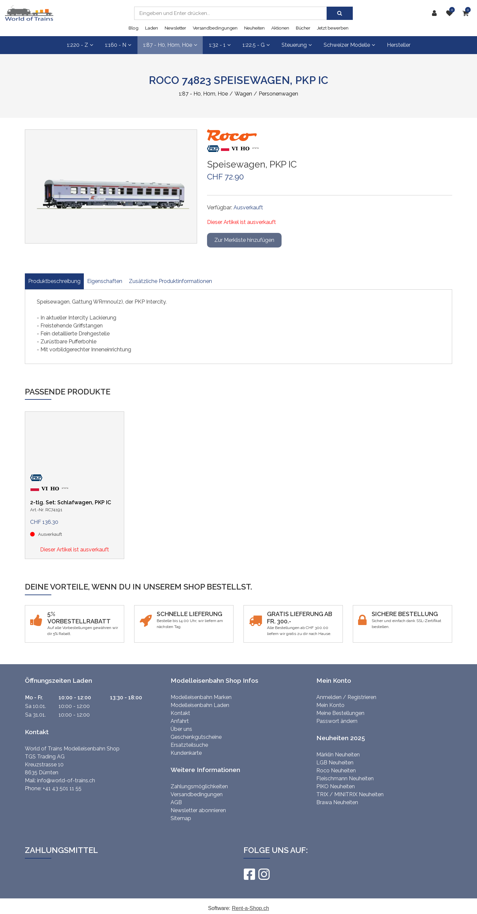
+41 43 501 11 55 (62, 788)
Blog (133, 28)
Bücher (303, 28)
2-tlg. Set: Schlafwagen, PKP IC (70, 502)
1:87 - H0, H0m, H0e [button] (170, 45)
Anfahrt (180, 721)
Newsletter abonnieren (198, 810)
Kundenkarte (186, 753)
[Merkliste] (451, 13)
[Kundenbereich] (436, 13)
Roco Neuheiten (336, 770)
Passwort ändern (336, 721)
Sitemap (181, 818)
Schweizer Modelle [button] (349, 45)
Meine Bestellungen (340, 713)
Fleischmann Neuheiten (345, 778)
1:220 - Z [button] (80, 45)
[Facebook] (249, 874)
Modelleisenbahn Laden (200, 705)
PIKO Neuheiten (335, 786)
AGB (176, 802)
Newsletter (175, 28)
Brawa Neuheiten (337, 802)
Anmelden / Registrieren (346, 697)
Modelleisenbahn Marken (201, 697)
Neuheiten (254, 28)
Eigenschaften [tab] (104, 281)
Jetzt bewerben (332, 28)
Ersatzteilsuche (189, 745)
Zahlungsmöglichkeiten (199, 786)
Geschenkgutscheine (196, 737)
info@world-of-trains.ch (66, 780)
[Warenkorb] (467, 13)
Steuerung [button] (297, 45)
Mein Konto (330, 705)
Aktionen (280, 28)
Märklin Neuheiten (338, 754)
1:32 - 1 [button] (220, 45)
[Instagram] (263, 874)
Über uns (181, 729)
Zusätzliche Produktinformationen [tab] (170, 281)
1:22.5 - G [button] (256, 45)
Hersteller (398, 45)
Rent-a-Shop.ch (250, 908)
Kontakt (180, 713)
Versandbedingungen (215, 28)
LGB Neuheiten (334, 762)
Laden (151, 28)
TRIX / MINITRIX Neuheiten (350, 794)
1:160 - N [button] (118, 45)
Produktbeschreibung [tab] (54, 281)
